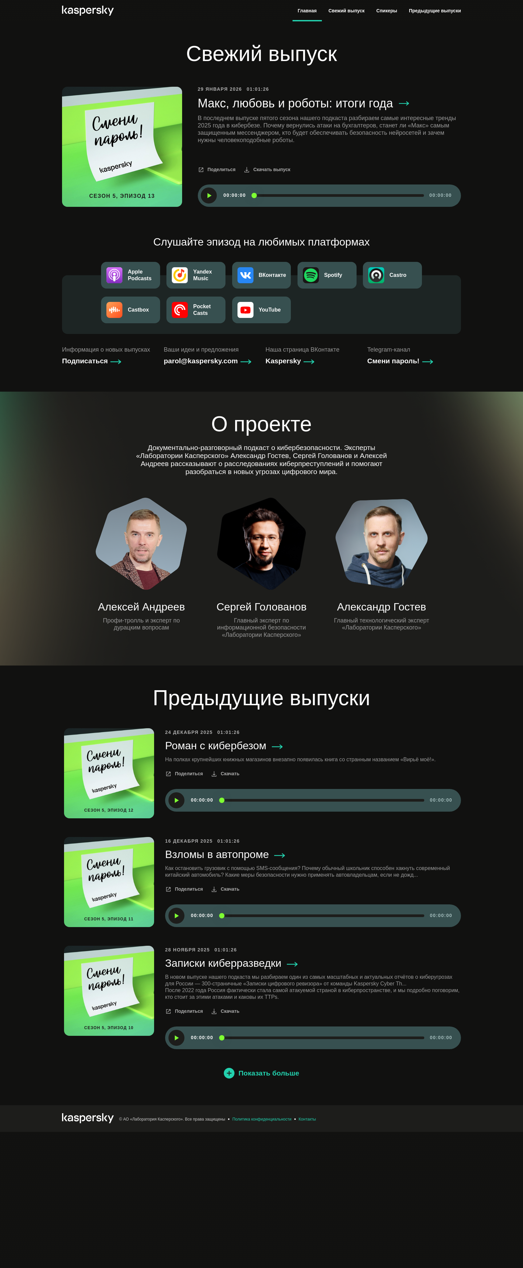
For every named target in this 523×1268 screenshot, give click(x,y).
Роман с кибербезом (224, 882)
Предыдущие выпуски (435, 10)
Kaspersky (283, 497)
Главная (307, 10)
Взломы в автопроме (225, 990)
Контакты (307, 1255)
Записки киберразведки (231, 1099)
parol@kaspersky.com (201, 497)
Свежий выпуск (347, 10)
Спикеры (386, 10)
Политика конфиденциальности (262, 1255)
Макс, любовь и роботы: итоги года (303, 239)
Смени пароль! (393, 497)
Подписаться (85, 497)
